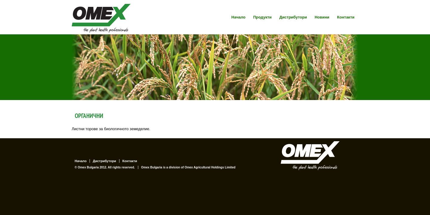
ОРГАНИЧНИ (89, 116)
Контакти (345, 17)
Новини (322, 17)
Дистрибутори (293, 17)
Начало (238, 17)
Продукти (262, 17)
